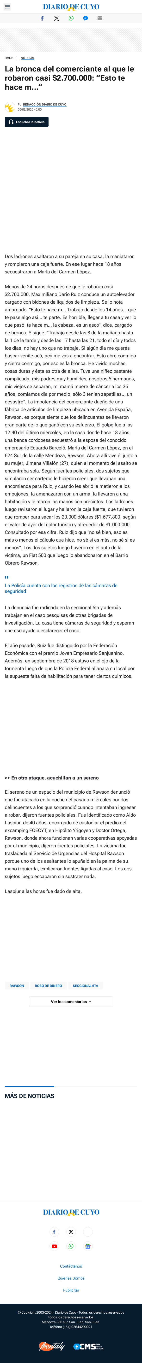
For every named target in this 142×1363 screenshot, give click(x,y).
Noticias (27, 58)
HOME (9, 58)
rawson (17, 986)
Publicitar (71, 1290)
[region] (71, 40)
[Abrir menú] (7, 7)
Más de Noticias (29, 1096)
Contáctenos (71, 1266)
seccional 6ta (85, 986)
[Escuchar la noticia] (27, 122)
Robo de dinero (48, 986)
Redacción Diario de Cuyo (45, 104)
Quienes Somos (71, 1278)
